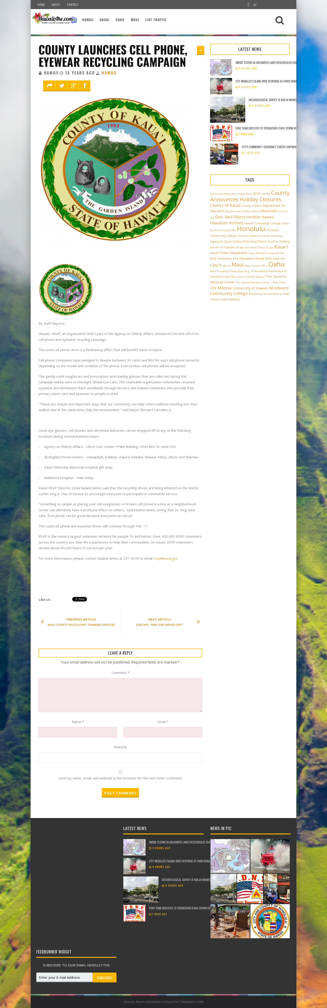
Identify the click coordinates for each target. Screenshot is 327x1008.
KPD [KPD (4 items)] (268, 258)
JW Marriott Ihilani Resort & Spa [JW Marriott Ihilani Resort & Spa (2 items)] (254, 247)
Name (78, 721)
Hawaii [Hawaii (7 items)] (267, 217)
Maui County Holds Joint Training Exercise (80, 622)
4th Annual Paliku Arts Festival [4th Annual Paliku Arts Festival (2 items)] (227, 193)
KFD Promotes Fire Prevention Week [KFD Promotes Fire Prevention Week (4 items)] (237, 258)
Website (120, 747)
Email (162, 721)
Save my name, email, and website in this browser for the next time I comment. (120, 778)
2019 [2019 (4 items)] (256, 193)
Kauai (104, 19)
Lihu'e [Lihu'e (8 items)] (216, 265)
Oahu (120, 19)
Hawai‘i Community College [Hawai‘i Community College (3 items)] (262, 223)
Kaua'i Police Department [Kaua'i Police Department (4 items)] (229, 253)
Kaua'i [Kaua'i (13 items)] (281, 246)
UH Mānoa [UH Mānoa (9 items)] (221, 288)
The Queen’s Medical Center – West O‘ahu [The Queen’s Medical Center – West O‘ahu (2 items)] (261, 282)
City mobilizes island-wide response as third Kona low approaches (276, 81)
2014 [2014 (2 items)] (249, 193)
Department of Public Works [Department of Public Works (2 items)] (242, 211)
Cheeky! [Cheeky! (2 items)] (265, 193)
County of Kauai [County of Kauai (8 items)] (225, 205)
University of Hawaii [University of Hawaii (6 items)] (250, 288)
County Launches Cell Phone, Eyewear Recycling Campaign (113, 55)
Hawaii (87, 19)
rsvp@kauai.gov (165, 558)
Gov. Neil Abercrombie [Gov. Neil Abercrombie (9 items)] (237, 217)
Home (41, 4)
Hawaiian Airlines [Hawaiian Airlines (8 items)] (226, 222)
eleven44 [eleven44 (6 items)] (268, 210)
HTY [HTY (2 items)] (217, 247)
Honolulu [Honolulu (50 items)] (251, 228)
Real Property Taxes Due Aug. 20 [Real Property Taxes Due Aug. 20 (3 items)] (232, 271)
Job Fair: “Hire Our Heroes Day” (166, 622)
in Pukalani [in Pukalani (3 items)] (227, 247)
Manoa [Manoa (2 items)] (227, 265)
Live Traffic (156, 19)
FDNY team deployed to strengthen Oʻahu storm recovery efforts (275, 128)
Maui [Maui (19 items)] (238, 264)
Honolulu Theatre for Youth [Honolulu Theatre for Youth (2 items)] (253, 235)
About (56, 4)
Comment (120, 672)
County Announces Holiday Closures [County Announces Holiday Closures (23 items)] (250, 196)
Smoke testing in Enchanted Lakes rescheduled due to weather (273, 62)
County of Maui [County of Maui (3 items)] (251, 206)
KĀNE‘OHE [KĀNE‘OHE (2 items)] (279, 258)
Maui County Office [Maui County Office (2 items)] (256, 265)
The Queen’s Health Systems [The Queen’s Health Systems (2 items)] (248, 276)
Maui (135, 19)
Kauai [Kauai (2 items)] (251, 253)
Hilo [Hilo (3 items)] (233, 230)
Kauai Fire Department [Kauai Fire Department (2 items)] (270, 253)
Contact (72, 4)
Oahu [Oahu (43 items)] (276, 264)
